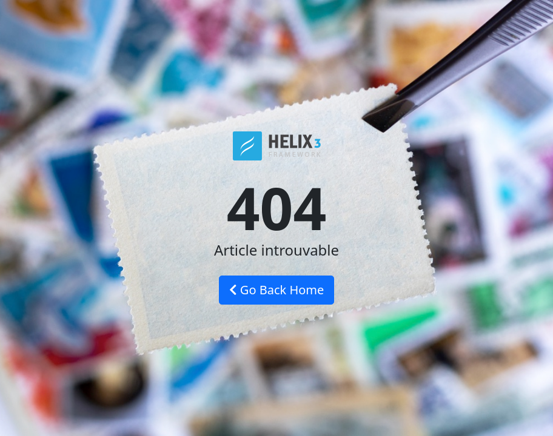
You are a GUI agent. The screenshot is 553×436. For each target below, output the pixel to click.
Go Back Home (276, 290)
